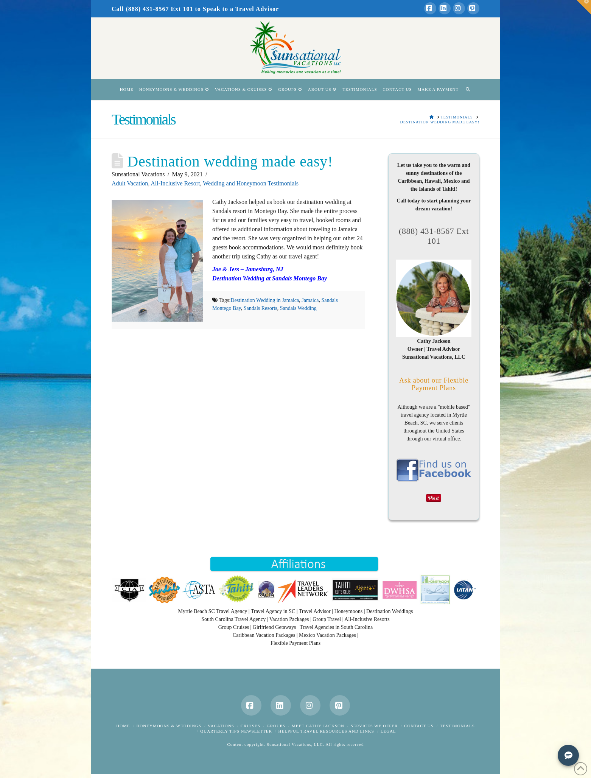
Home (123, 726)
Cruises (250, 726)
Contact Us (419, 726)
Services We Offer (374, 726)
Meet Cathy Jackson (318, 726)
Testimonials (457, 726)
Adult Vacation (130, 183)
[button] (584, 7)
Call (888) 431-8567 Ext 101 (152, 9)
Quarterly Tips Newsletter (236, 731)
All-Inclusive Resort (175, 183)
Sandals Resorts (260, 308)
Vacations (221, 726)
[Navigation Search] (467, 89)
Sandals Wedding (298, 308)
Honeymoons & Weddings (168, 726)
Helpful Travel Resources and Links (326, 731)
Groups (276, 726)
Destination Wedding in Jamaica (264, 300)
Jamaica (310, 300)
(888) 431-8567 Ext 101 (434, 236)
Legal (388, 731)
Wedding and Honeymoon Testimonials (251, 183)
